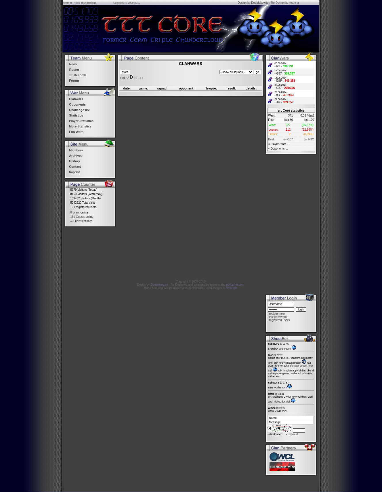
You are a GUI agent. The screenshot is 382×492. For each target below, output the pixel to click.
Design (242, 2)
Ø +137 (288, 139)
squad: (162, 88)
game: (143, 88)
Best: (271, 139)
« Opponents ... (278, 148)
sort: (122, 77)
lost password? (278, 317)
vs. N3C (309, 139)
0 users (75, 212)
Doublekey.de (259, 2)
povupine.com (235, 284)
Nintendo (231, 287)
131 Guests (77, 216)
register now (276, 313)
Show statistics (82, 221)
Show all (293, 434)
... (138, 78)
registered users (279, 320)
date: (127, 88)
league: (211, 88)
